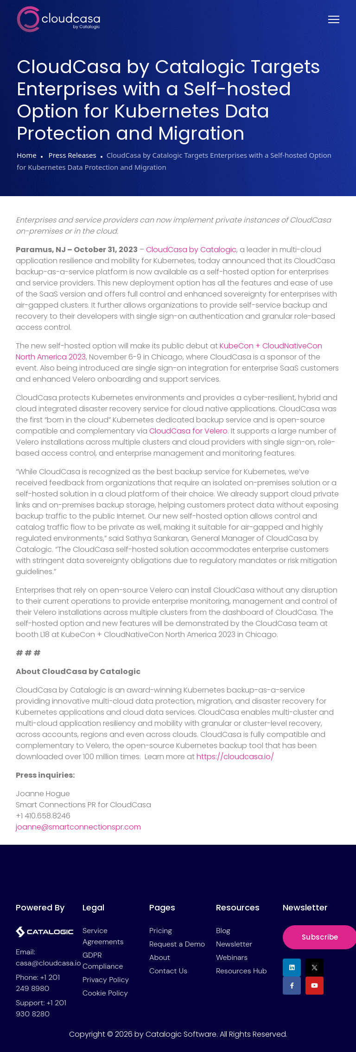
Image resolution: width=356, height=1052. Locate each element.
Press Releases (71, 155)
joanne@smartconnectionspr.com (78, 827)
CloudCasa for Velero (188, 431)
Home (27, 155)
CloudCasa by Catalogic (191, 249)
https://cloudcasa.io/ (235, 756)
